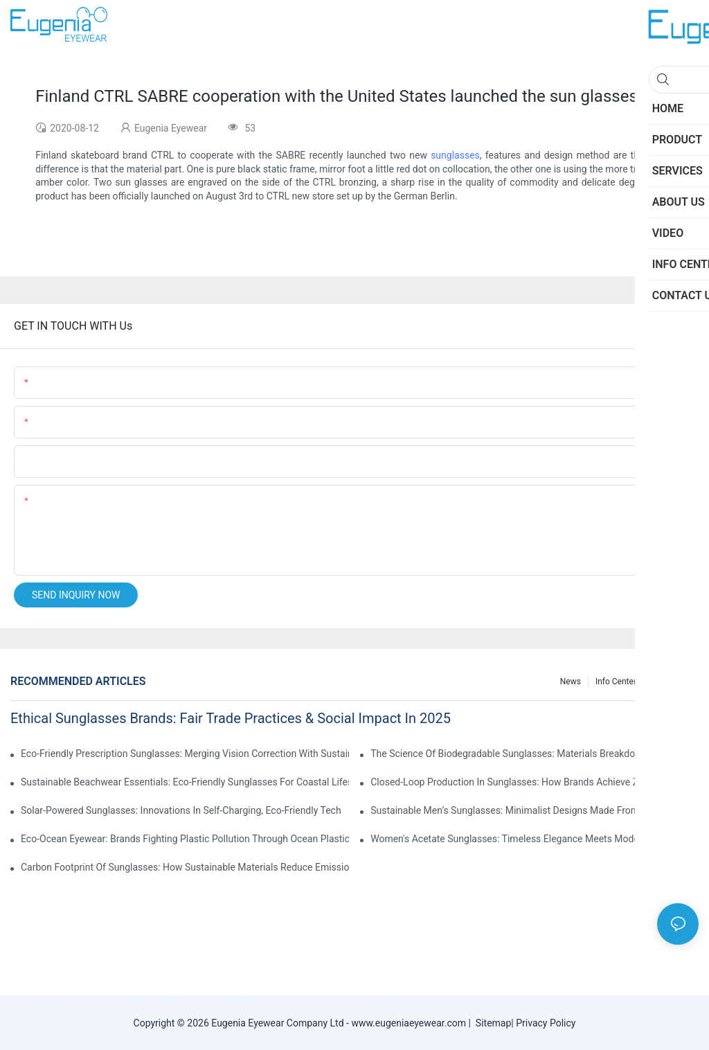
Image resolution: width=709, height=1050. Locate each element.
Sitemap (491, 1023)
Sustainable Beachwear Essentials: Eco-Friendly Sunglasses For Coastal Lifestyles (185, 782)
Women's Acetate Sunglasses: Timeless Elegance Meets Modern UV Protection (534, 838)
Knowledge (671, 681)
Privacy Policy (545, 1023)
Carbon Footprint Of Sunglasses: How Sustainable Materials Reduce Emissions (185, 867)
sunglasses (455, 155)
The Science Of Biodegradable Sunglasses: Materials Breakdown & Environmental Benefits (534, 753)
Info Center (615, 681)
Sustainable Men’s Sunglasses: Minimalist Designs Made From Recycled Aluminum (534, 810)
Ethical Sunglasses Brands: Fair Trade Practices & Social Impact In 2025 (230, 718)
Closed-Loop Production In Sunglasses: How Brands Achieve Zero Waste (525, 782)
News (570, 681)
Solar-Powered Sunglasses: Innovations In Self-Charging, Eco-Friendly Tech (181, 810)
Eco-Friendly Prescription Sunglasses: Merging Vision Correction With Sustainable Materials (185, 753)
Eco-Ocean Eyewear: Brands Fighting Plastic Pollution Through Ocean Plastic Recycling (185, 838)
